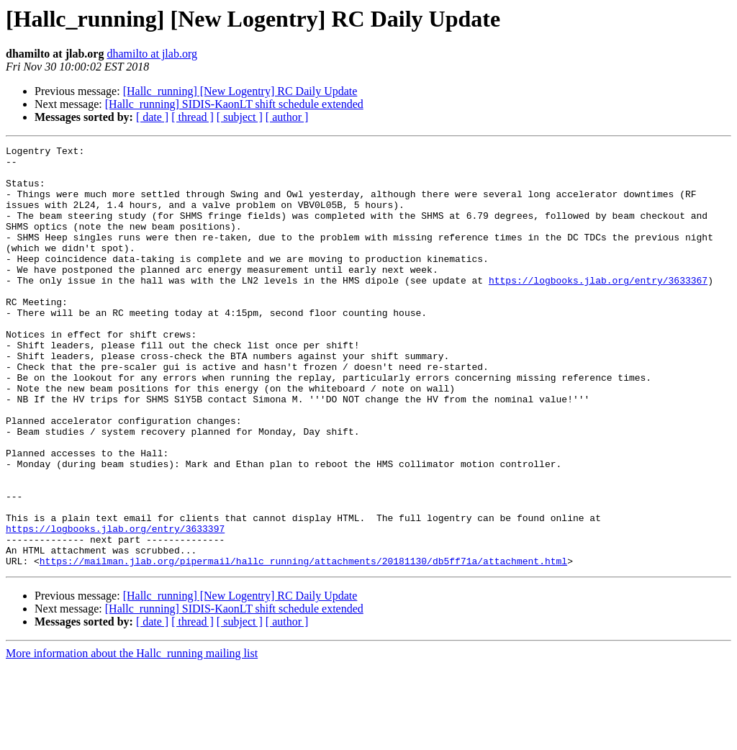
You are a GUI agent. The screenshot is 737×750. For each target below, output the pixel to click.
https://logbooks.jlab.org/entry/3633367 (598, 308)
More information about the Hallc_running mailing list (132, 737)
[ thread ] (192, 117)
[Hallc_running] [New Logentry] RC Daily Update (240, 91)
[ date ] (152, 117)
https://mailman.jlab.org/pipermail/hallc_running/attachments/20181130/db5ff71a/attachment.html (303, 644)
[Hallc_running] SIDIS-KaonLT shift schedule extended (234, 104)
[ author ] (287, 117)
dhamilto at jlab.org (151, 54)
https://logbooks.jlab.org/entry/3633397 (115, 606)
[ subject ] (240, 117)
